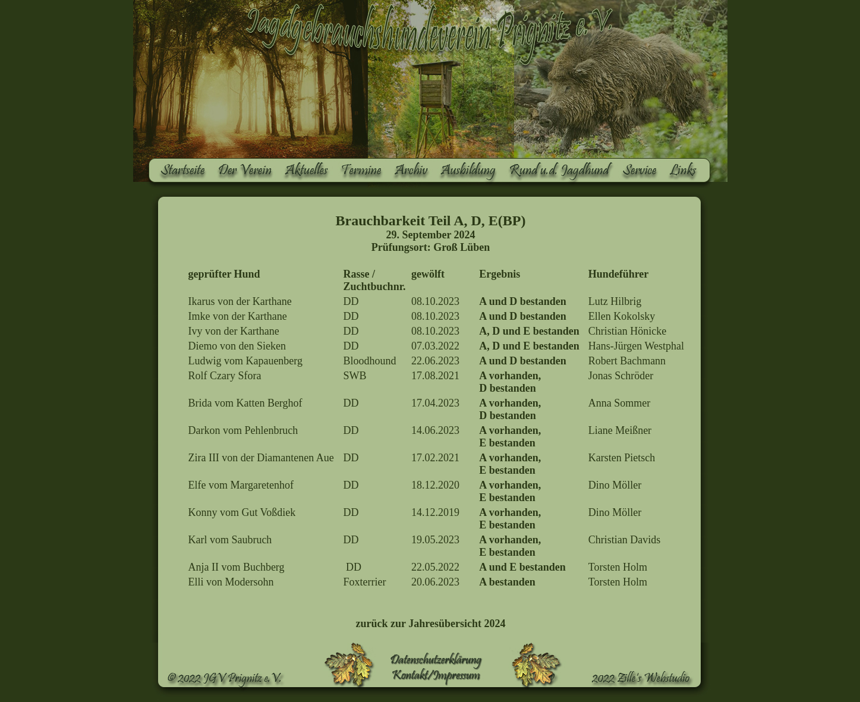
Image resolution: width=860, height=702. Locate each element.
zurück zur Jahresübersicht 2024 (431, 623)
